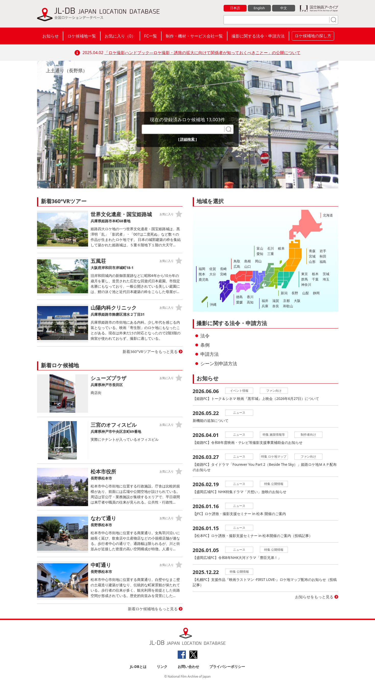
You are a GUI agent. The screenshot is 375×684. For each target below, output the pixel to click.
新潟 (284, 293)
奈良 (275, 306)
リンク (162, 666)
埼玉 (326, 279)
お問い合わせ (188, 666)
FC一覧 (150, 36)
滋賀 (275, 300)
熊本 (202, 274)
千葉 (315, 279)
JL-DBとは (138, 666)
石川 (270, 248)
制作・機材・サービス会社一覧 (194, 36)
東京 (304, 274)
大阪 (297, 300)
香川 (250, 297)
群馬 (304, 279)
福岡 (202, 268)
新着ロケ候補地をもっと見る (153, 608)
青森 (312, 251)
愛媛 (239, 302)
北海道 (328, 215)
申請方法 (209, 354)
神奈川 (306, 284)
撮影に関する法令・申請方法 (258, 36)
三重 (270, 253)
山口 (247, 266)
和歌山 (288, 306)
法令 (205, 336)
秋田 (323, 256)
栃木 (315, 274)
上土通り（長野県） (66, 70)
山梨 (305, 293)
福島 (323, 261)
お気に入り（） (120, 36)
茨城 (326, 274)
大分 (212, 274)
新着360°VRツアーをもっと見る (150, 351)
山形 (312, 261)
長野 (295, 293)
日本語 (235, 8)
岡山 (258, 261)
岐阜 (281, 248)
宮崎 (223, 274)
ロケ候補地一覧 (81, 36)
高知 (250, 302)
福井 (265, 300)
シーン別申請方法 (218, 363)
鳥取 (237, 261)
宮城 (312, 256)
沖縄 (213, 304)
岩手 (323, 251)
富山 (260, 248)
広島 (237, 266)
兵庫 (265, 306)
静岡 (316, 293)
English (259, 8)
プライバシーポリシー (227, 666)
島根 (247, 261)
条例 (205, 345)
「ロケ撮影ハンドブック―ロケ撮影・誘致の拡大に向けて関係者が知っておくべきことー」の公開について (202, 52)
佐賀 (212, 268)
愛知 (260, 253)
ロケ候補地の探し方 (313, 36)
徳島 (239, 297)
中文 (283, 8)
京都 (286, 300)
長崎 (223, 268)
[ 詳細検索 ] (187, 139)
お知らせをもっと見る (314, 596)
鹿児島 (204, 279)
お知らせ (50, 36)
